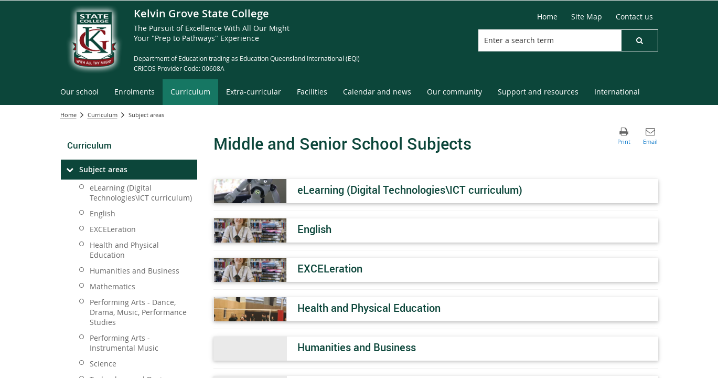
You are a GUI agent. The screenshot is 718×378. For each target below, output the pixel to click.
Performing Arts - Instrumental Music (124, 343)
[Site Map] (586, 16)
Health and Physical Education (124, 250)
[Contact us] (634, 16)
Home (68, 115)
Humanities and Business (134, 271)
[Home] (547, 16)
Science (103, 364)
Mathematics (112, 286)
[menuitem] (79, 92)
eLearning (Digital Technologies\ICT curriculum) (141, 193)
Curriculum (102, 115)
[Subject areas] (70, 170)
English (102, 213)
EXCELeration (113, 229)
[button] (639, 40)
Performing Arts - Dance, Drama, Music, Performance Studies (138, 312)
